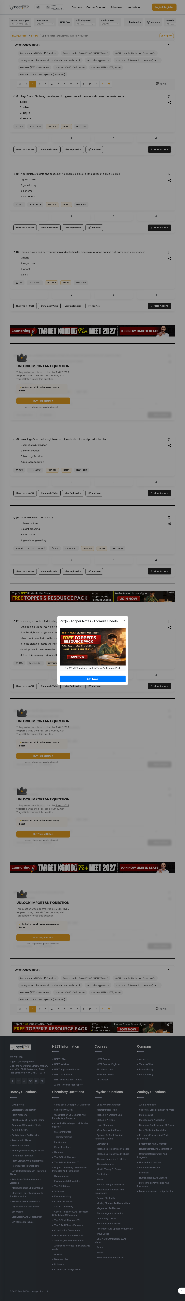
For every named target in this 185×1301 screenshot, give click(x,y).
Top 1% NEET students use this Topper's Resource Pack (92, 668)
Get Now (92, 679)
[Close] (124, 620)
